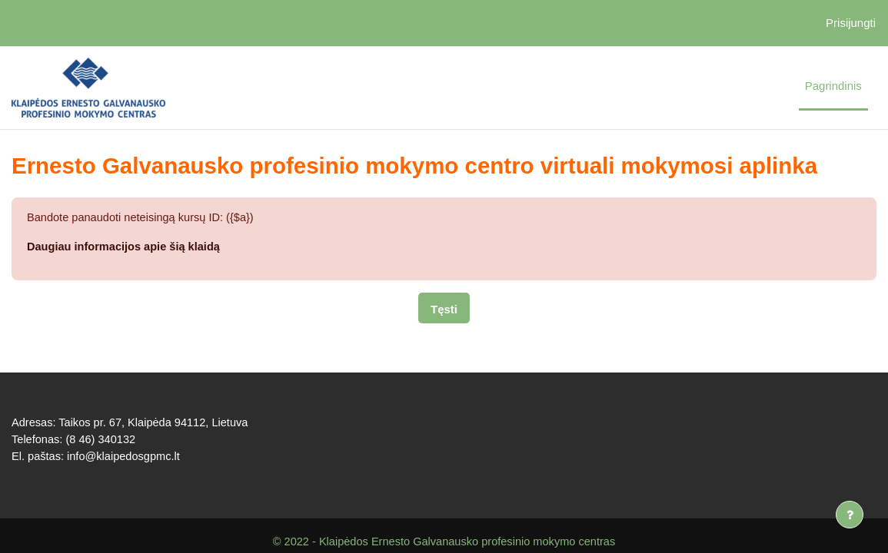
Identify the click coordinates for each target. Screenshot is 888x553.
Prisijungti (851, 22)
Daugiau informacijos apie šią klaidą (126, 246)
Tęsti (444, 309)
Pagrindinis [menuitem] (833, 85)
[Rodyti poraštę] (849, 514)
